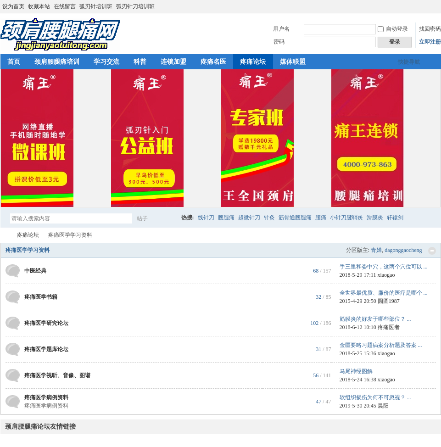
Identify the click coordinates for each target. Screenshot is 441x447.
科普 (140, 61)
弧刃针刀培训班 (135, 6)
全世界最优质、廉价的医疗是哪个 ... (384, 293)
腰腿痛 (226, 217)
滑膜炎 (375, 217)
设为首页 (13, 6)
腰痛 (320, 217)
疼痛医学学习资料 (28, 250)
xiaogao (386, 275)
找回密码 (430, 29)
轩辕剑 (395, 217)
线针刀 (206, 217)
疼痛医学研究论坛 (46, 323)
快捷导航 (409, 62)
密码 (279, 42)
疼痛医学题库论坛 (46, 349)
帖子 (142, 218)
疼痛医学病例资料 (46, 397)
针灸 (269, 217)
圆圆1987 (389, 301)
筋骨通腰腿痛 (295, 217)
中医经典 (35, 271)
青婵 (376, 250)
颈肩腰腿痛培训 (56, 61)
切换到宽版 (435, 6)
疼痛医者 (389, 327)
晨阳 (383, 405)
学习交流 (106, 61)
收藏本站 (39, 6)
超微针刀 (249, 217)
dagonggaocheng (403, 250)
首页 (13, 61)
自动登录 (393, 29)
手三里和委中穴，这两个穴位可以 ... (384, 266)
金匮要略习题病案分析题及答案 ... (381, 345)
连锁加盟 (173, 61)
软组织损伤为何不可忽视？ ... (375, 397)
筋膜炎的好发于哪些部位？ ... (375, 319)
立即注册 (430, 42)
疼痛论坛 (253, 61)
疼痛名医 (213, 61)
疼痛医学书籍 (40, 297)
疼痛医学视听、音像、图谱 (57, 375)
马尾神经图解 (356, 371)
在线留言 (65, 6)
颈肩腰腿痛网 (4, 235)
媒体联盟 (293, 61)
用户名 (281, 29)
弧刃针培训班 (95, 6)
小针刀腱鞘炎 (346, 217)
